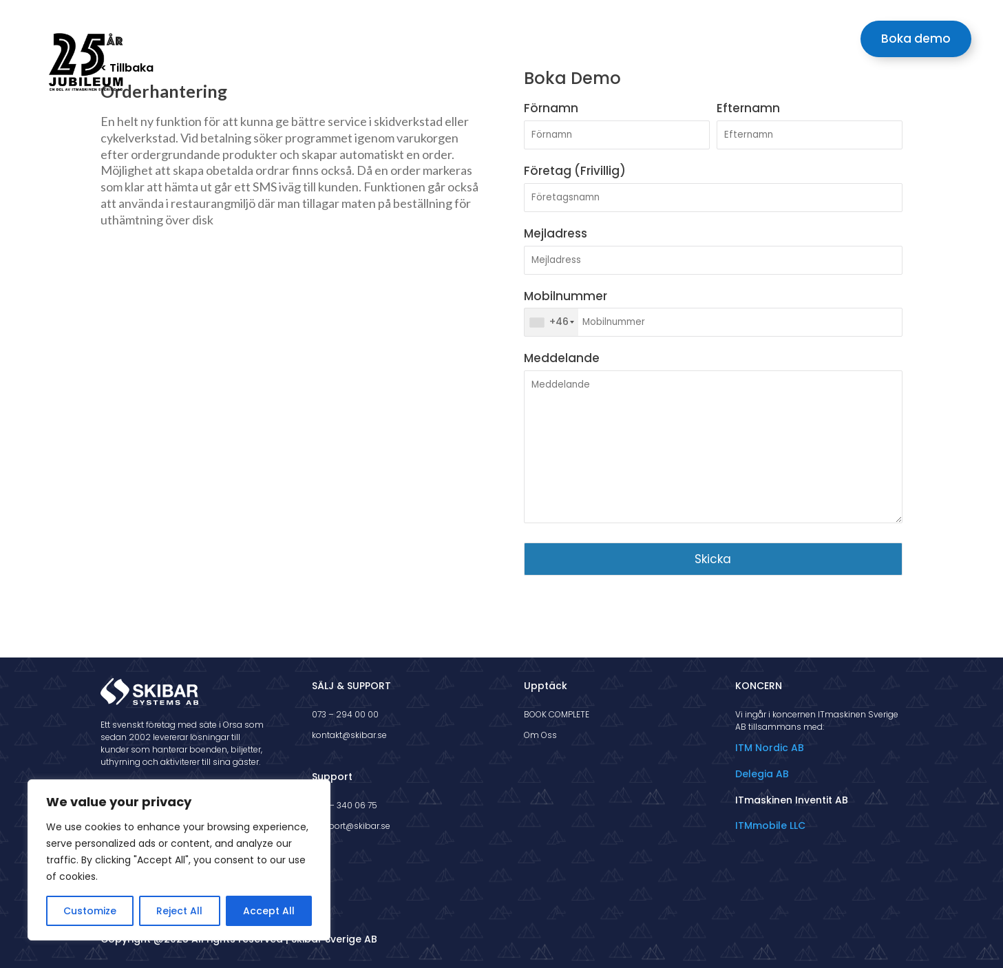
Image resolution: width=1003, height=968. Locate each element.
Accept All (269, 911)
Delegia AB (762, 774)
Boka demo (916, 38)
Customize (89, 911)
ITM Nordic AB (769, 748)
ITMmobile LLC (770, 825)
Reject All (179, 911)
